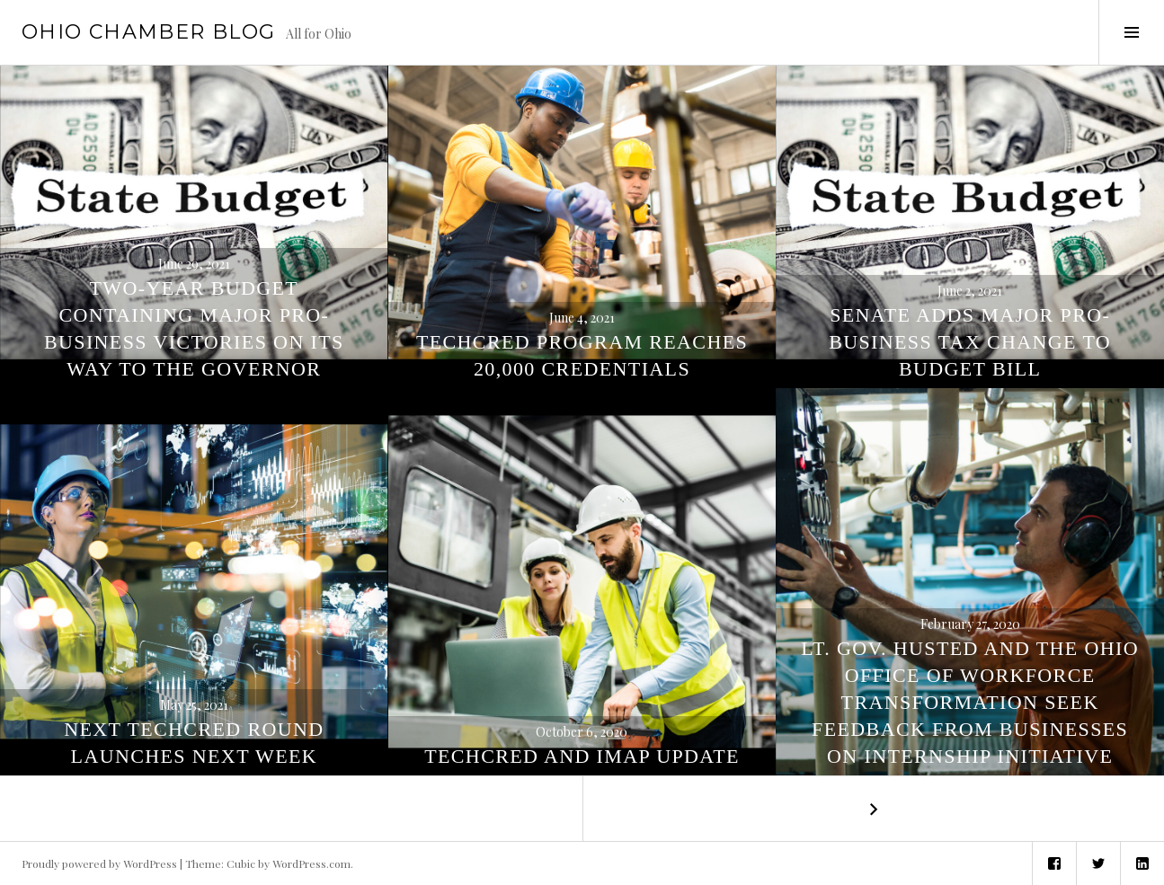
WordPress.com (311, 863)
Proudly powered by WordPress (99, 863)
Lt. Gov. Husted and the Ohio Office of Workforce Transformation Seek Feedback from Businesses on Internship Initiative (970, 702)
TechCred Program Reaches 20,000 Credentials (582, 355)
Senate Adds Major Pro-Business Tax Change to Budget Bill (970, 342)
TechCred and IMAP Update (582, 756)
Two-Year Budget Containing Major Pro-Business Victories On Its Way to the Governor (194, 328)
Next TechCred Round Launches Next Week (194, 742)
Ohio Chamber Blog (148, 32)
